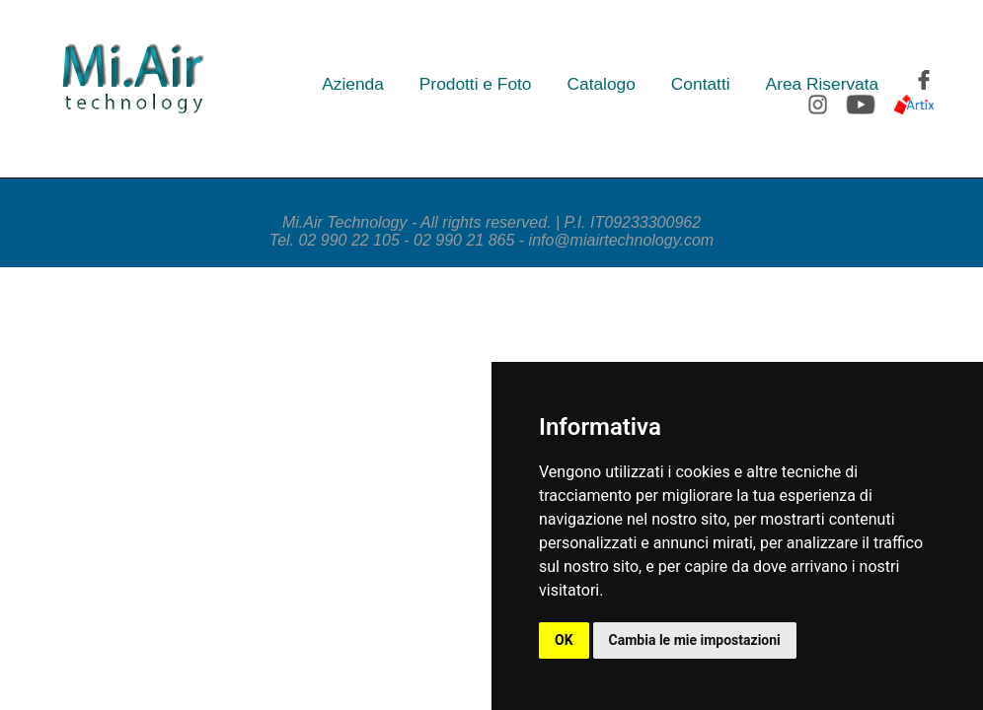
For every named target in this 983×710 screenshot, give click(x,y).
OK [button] (564, 640)
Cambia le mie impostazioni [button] (695, 640)
